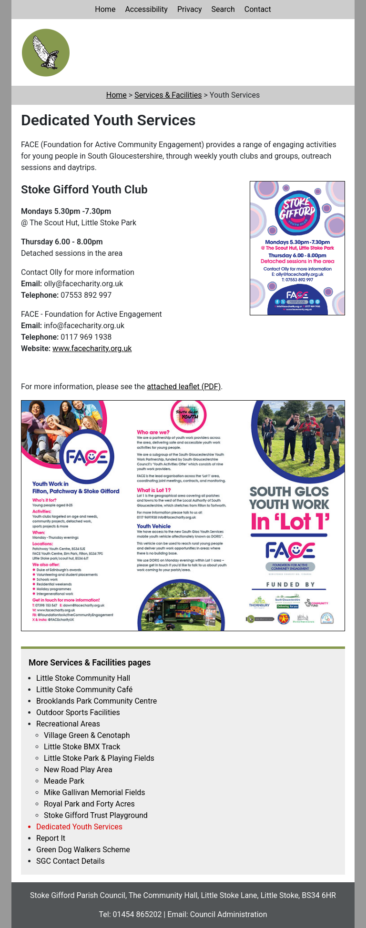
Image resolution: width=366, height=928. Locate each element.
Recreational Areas (68, 723)
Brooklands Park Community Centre (96, 701)
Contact (257, 9)
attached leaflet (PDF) (184, 386)
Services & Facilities (168, 95)
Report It (50, 838)
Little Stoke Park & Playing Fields (99, 758)
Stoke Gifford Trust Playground (96, 815)
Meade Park (64, 781)
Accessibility (146, 9)
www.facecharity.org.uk (92, 348)
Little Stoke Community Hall (83, 678)
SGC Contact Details (70, 861)
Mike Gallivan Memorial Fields (94, 792)
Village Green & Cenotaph (87, 735)
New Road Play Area (78, 769)
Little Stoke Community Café (84, 689)
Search (223, 9)
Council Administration (228, 914)
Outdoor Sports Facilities (78, 712)
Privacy (189, 9)
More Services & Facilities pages (90, 662)
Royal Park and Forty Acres (89, 803)
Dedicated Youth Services (79, 826)
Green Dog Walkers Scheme (83, 849)
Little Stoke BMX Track (82, 746)
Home (105, 9)
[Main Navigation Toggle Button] (335, 52)
